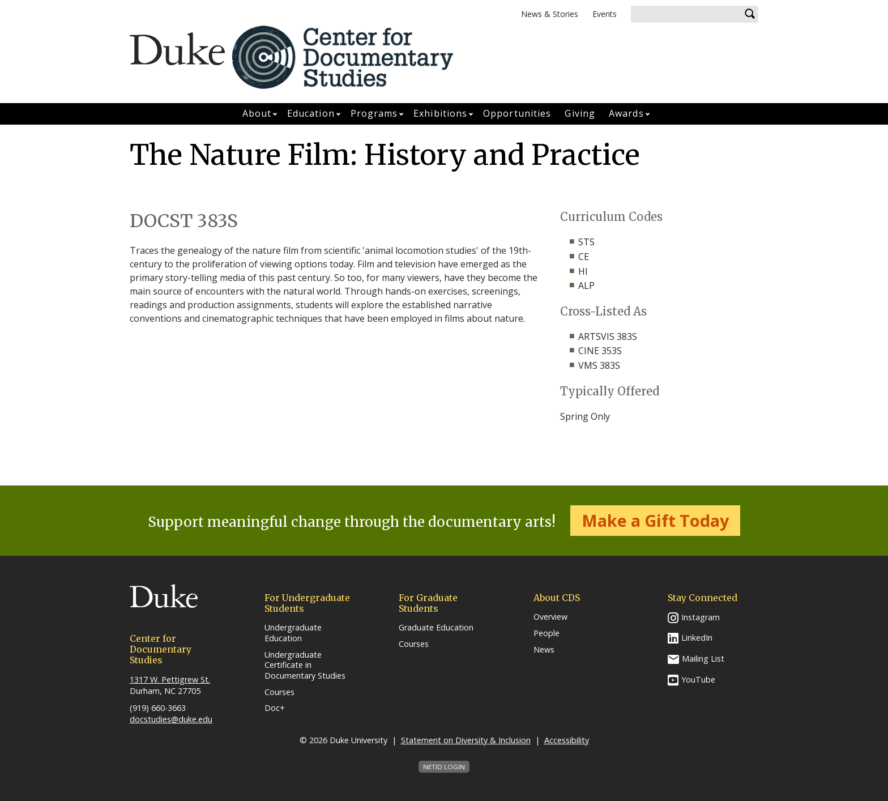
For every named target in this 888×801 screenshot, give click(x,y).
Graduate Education (436, 628)
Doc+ (274, 708)
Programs (374, 113)
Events (604, 13)
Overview (550, 617)
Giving (580, 113)
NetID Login (444, 766)
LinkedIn (696, 637)
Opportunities (517, 113)
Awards (626, 113)
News (543, 650)
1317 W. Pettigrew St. (170, 679)
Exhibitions (440, 113)
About (257, 113)
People (546, 633)
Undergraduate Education (293, 633)
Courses (279, 692)
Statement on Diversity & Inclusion (466, 740)
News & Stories (549, 13)
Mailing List (703, 658)
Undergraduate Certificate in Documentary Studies (304, 665)
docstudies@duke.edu (171, 719)
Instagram (700, 617)
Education (311, 113)
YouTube (698, 679)
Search (749, 14)
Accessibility (566, 740)
